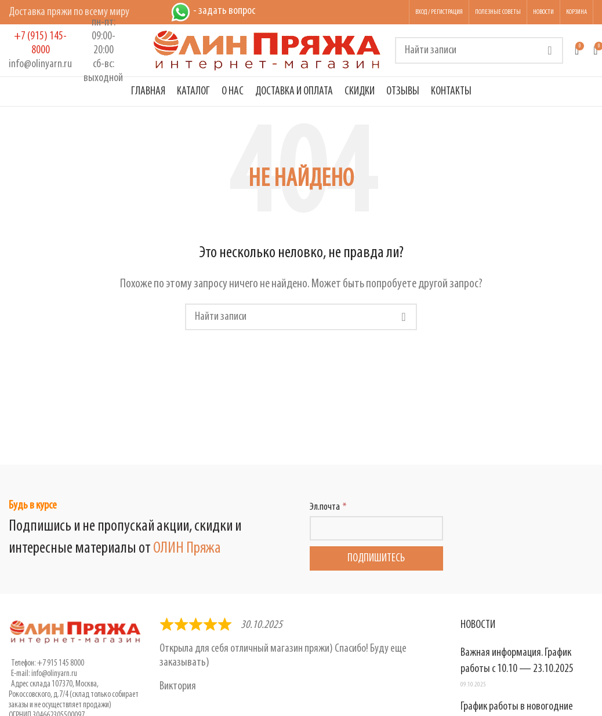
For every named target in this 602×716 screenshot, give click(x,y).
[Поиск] (479, 50)
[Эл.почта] (376, 528)
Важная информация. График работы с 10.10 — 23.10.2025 (517, 661)
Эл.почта (325, 507)
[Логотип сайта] (267, 50)
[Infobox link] (40, 50)
